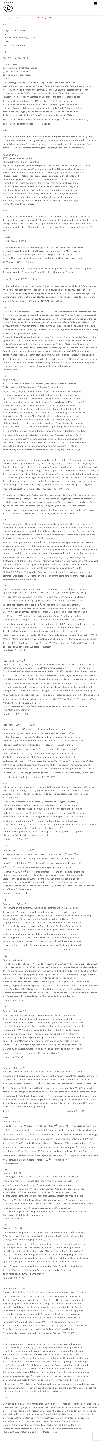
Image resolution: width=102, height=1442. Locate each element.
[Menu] (95, 3)
